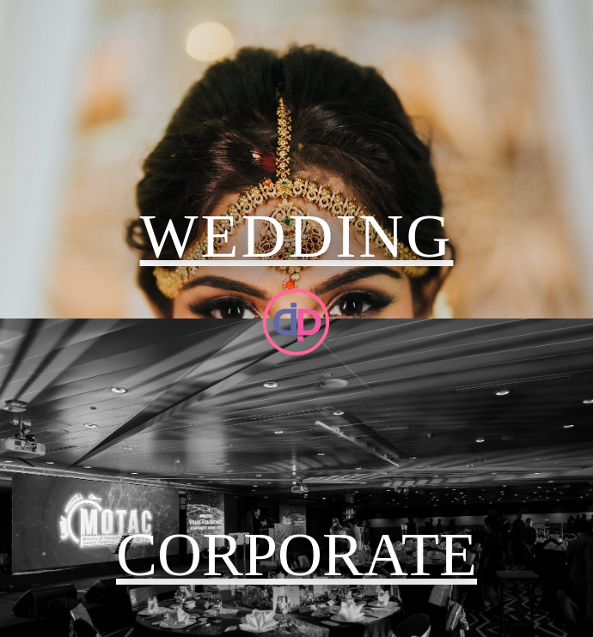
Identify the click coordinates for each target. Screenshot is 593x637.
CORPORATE (296, 554)
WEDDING (297, 236)
